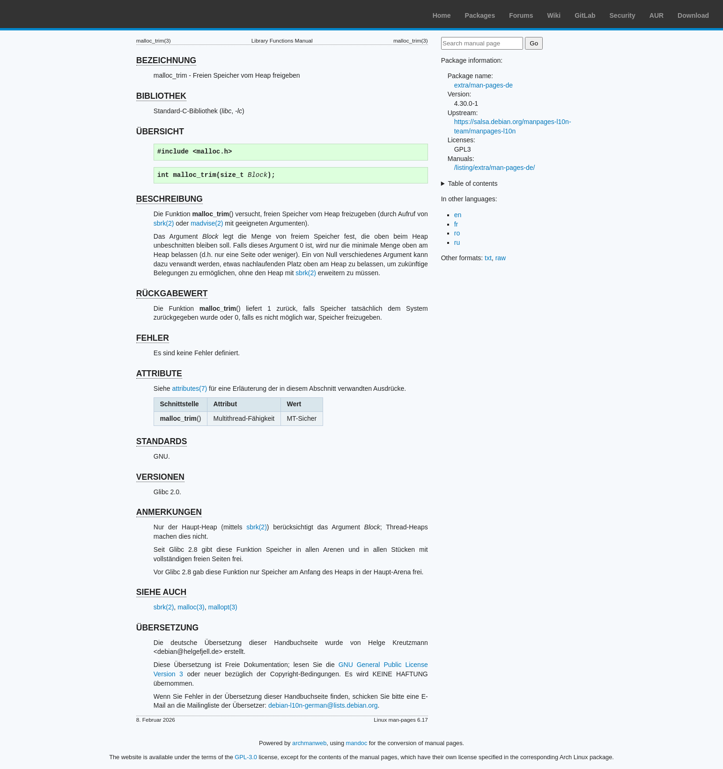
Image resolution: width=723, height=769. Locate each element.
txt (488, 258)
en (458, 215)
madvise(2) (207, 223)
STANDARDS (161, 441)
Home (442, 15)
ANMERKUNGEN (169, 512)
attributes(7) (189, 388)
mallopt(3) (222, 607)
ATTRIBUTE (159, 373)
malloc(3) (191, 607)
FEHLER (152, 338)
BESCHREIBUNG (169, 199)
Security (622, 15)
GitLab (585, 15)
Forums (521, 15)
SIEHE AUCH (161, 592)
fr (456, 224)
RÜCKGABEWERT (172, 293)
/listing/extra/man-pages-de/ (494, 167)
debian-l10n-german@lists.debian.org (323, 705)
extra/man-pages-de (483, 85)
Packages (480, 15)
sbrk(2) (164, 223)
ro (457, 233)
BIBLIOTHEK (161, 96)
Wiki (554, 15)
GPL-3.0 (246, 757)
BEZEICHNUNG (166, 60)
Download (693, 15)
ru (457, 242)
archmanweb (309, 743)
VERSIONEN (160, 477)
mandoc (357, 743)
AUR (656, 15)
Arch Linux (51, 14)
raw (500, 258)
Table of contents (473, 183)
